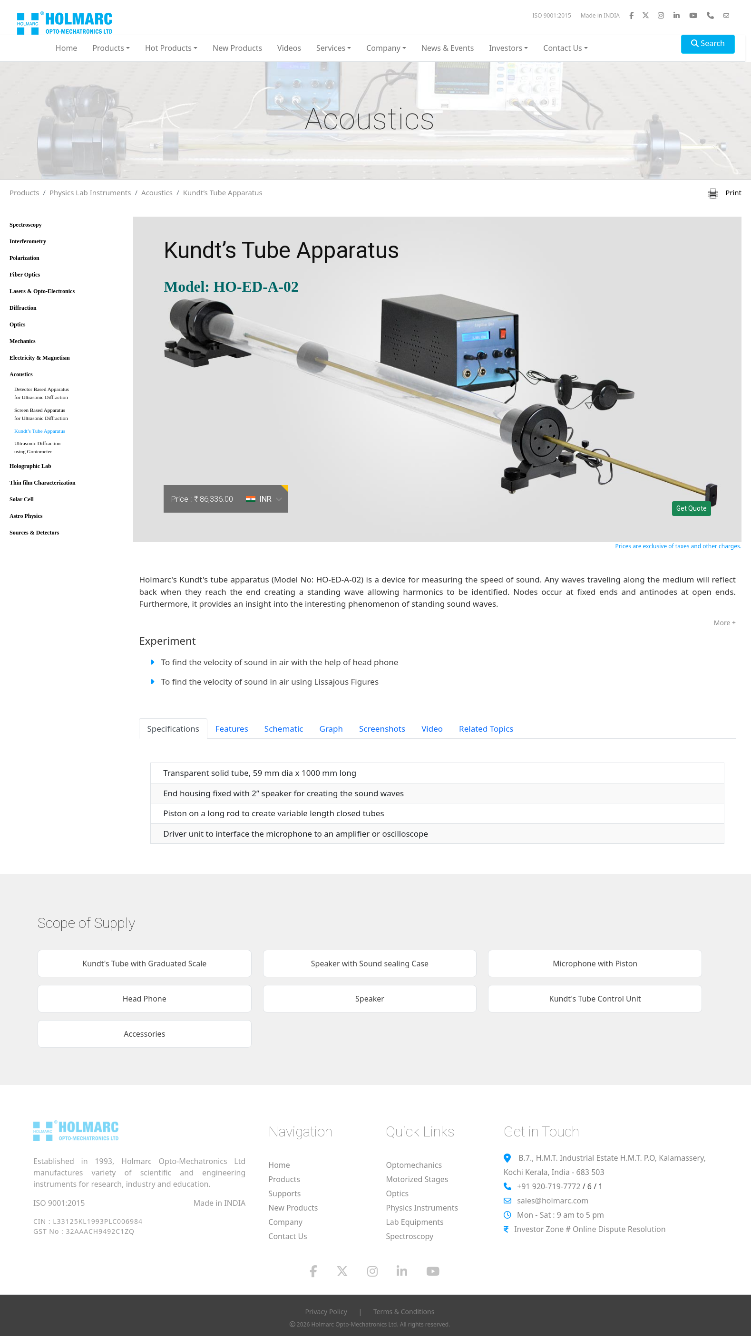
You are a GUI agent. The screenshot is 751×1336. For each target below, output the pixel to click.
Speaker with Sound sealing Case (370, 963)
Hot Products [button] (168, 48)
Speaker (369, 998)
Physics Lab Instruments (90, 192)
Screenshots (382, 728)
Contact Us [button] (562, 48)
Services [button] (330, 48)
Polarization (24, 258)
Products (24, 192)
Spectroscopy (26, 224)
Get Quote (691, 508)
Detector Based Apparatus (68, 395)
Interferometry (28, 241)
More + (725, 622)
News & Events (447, 48)
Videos (289, 48)
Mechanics (23, 341)
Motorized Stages (417, 1179)
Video (432, 728)
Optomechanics (414, 1165)
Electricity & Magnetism (40, 357)
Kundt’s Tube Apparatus (223, 192)
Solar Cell (22, 499)
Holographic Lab (30, 466)
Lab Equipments (414, 1222)
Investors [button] (505, 48)
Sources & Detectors (34, 532)
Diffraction (23, 308)
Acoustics (157, 192)
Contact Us (287, 1236)
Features (231, 728)
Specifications (173, 728)
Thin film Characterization (43, 482)
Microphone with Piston (595, 963)
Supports (284, 1193)
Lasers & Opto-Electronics (42, 291)
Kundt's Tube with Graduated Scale (144, 963)
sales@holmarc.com (552, 1200)
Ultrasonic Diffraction (68, 449)
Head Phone (144, 998)
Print (724, 192)
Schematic (283, 728)
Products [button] (108, 48)
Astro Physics (26, 516)
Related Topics (486, 728)
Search (708, 43)
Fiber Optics (25, 274)
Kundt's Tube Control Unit (595, 998)
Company (285, 1222)
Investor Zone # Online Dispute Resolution (589, 1229)
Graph (331, 728)
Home (67, 48)
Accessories (144, 1034)
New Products (237, 48)
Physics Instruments (422, 1207)
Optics (17, 324)
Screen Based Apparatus (68, 416)
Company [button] (383, 48)
